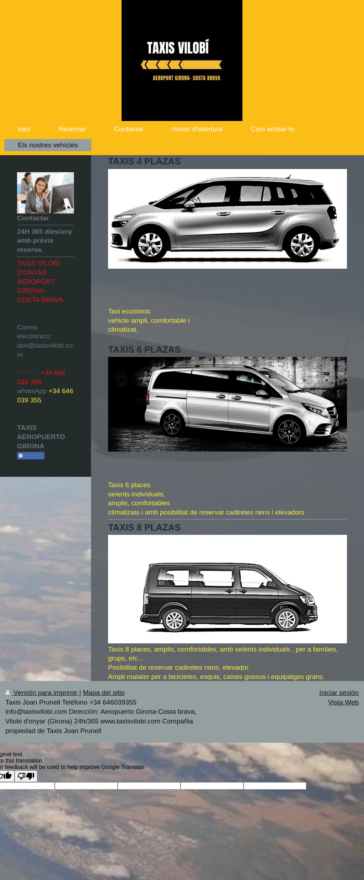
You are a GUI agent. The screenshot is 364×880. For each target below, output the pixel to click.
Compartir (30, 455)
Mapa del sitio (103, 692)
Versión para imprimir (42, 692)
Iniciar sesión (339, 692)
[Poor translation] (26, 776)
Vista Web (343, 702)
